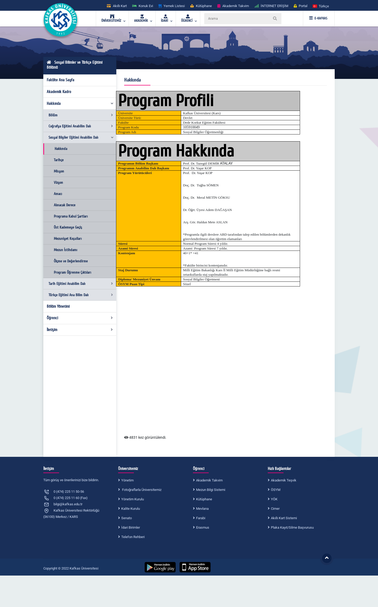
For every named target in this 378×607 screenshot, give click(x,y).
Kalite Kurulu (130, 509)
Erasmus (202, 527)
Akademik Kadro (59, 91)
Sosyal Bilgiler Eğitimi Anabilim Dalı (81, 137)
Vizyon (58, 182)
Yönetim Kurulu (132, 499)
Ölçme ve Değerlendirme (71, 261)
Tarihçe (59, 160)
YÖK (274, 499)
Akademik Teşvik (283, 480)
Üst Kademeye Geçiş (68, 227)
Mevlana (202, 509)
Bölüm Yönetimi (58, 306)
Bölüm (81, 115)
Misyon (59, 171)
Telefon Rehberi (133, 537)
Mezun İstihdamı (65, 250)
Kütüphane (204, 499)
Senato (126, 518)
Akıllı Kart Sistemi (284, 518)
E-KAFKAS (318, 18)
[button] (321, 5)
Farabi (200, 518)
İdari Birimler (130, 527)
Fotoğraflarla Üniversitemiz (141, 490)
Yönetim (127, 480)
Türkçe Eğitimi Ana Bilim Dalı (81, 295)
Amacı (58, 194)
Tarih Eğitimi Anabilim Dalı (81, 283)
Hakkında (80, 103)
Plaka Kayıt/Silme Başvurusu (292, 527)
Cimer (275, 509)
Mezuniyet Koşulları (68, 238)
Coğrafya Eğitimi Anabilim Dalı (81, 126)
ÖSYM (275, 490)
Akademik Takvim (209, 480)
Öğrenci (80, 318)
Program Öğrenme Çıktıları (72, 272)
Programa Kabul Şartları (71, 216)
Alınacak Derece (64, 205)
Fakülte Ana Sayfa (60, 80)
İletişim (80, 329)
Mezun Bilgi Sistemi (210, 490)
